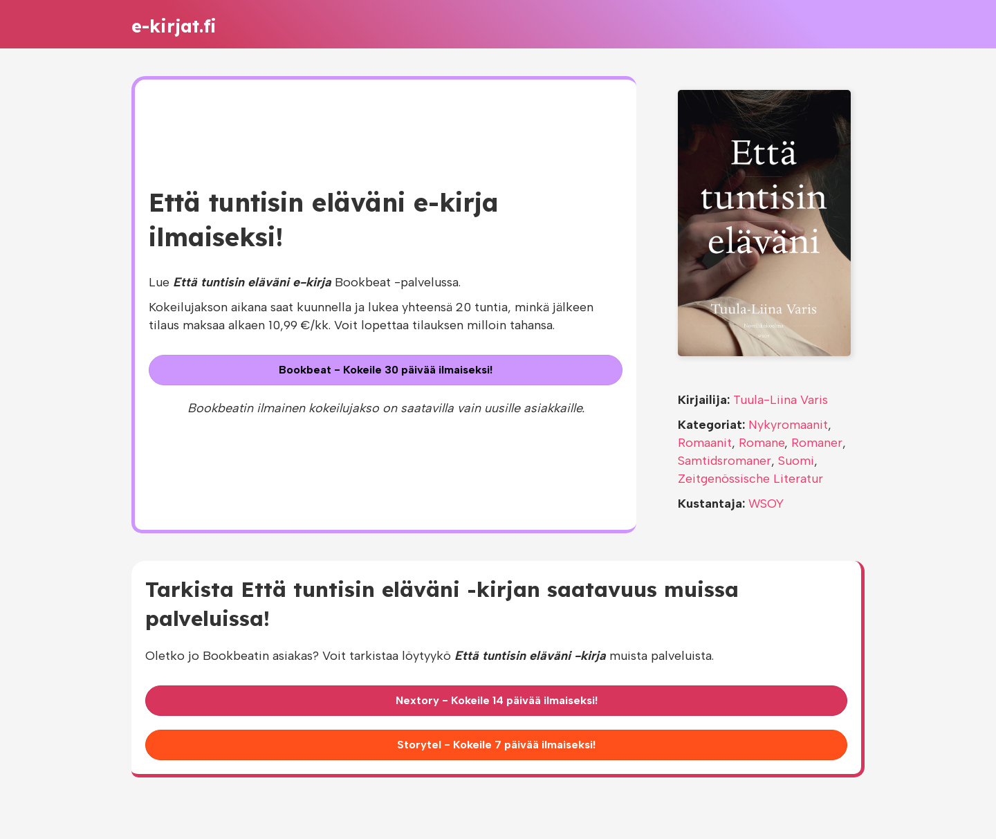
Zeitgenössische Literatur (750, 478)
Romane (761, 442)
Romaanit (705, 442)
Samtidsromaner (724, 460)
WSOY (766, 503)
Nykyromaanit (788, 424)
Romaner (816, 442)
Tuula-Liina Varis (780, 399)
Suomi (796, 460)
